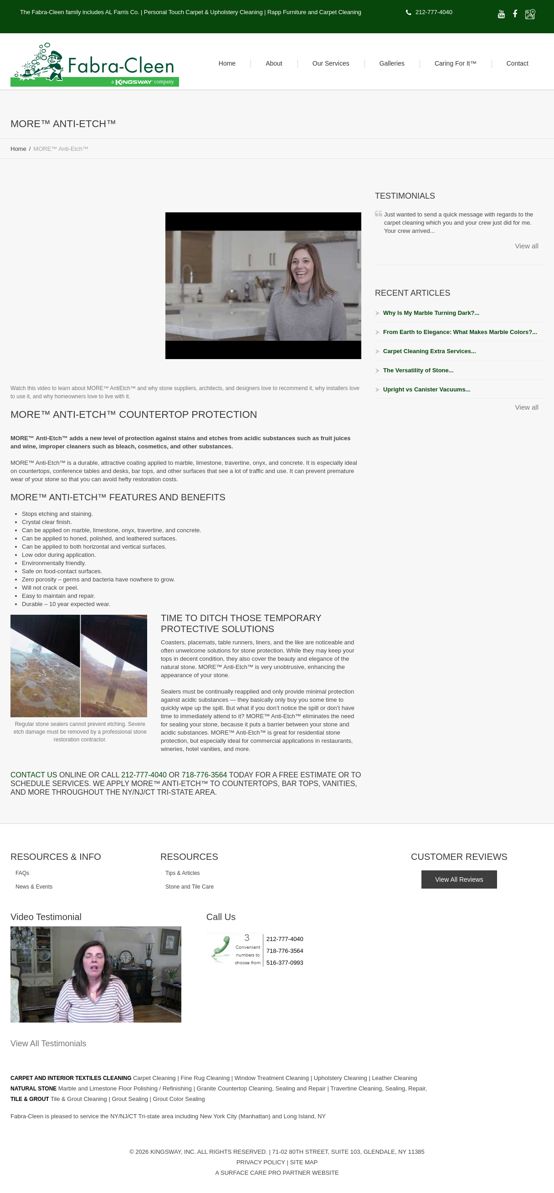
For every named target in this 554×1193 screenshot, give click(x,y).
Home (18, 148)
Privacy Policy (260, 1162)
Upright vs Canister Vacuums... (426, 389)
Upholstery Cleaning (341, 1078)
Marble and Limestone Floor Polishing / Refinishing (126, 1088)
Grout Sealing (130, 1098)
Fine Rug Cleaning (205, 1078)
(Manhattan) (255, 1116)
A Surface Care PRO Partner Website (277, 1172)
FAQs (22, 873)
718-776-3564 (204, 775)
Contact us (33, 775)
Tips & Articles (182, 873)
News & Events (33, 887)
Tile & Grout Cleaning (79, 1098)
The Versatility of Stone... (418, 370)
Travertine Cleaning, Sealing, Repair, (378, 1088)
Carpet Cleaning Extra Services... (429, 351)
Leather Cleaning (394, 1078)
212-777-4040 (434, 12)
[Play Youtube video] (263, 285)
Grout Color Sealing (179, 1098)
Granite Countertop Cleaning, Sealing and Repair (262, 1088)
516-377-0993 (285, 962)
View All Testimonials (48, 1043)
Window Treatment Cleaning (273, 1078)
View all (527, 246)
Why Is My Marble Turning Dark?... (431, 312)
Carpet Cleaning (155, 1078)
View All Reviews (459, 879)
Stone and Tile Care (189, 887)
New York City (219, 1116)
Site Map (304, 1162)
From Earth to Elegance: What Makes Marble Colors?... (460, 332)
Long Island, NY (305, 1116)
